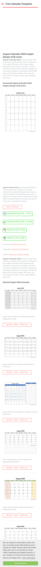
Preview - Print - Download (17, 324)
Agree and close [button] (20, 563)
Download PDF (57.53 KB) (16, 230)
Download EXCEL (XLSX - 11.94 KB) (19, 221)
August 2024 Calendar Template (19, 254)
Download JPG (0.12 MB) (16, 238)
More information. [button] (29, 558)
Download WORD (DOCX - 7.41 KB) (19, 213)
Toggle (3, 4)
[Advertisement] (20, 29)
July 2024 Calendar (20, 244)
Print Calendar (12, 207)
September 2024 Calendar (20, 249)
